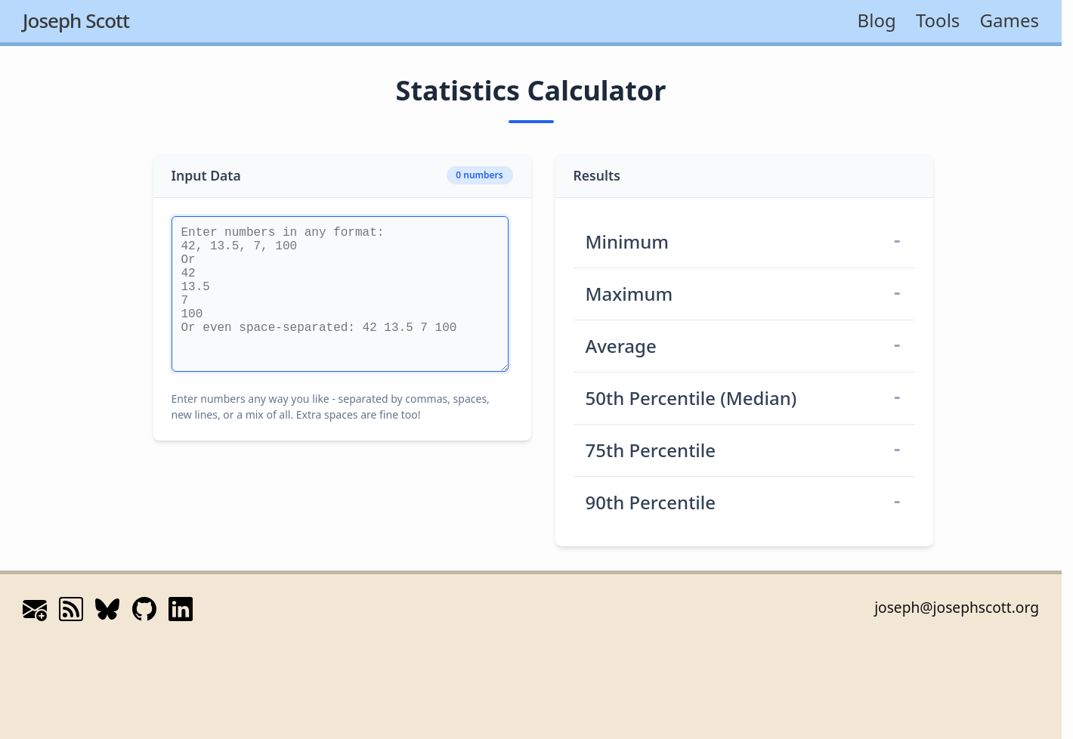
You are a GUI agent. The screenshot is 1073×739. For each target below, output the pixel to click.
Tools (938, 20)
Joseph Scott (76, 20)
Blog (877, 20)
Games (1009, 20)
